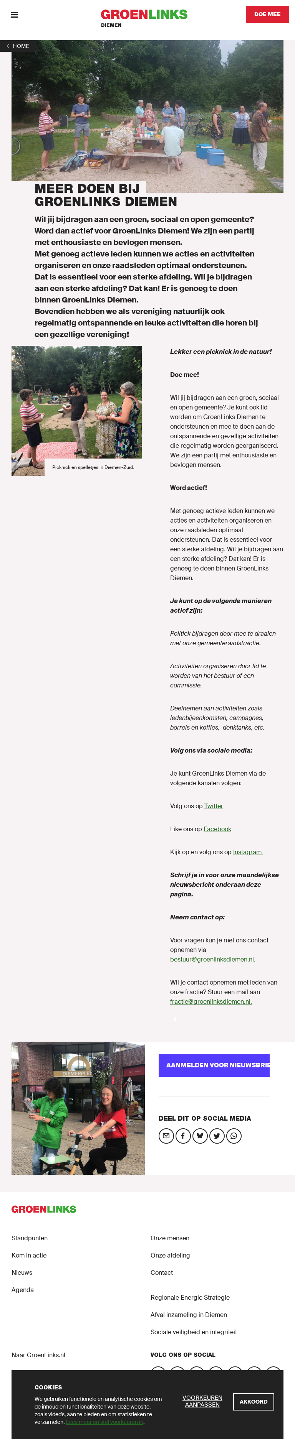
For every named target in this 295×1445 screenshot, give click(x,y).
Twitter (213, 806)
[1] (17, 46)
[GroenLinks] (147, 14)
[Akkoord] (253, 1401)
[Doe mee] (267, 14)
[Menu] (14, 14)
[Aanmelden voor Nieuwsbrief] (214, 1065)
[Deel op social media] (166, 1136)
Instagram (248, 852)
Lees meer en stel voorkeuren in (104, 1422)
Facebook (217, 829)
